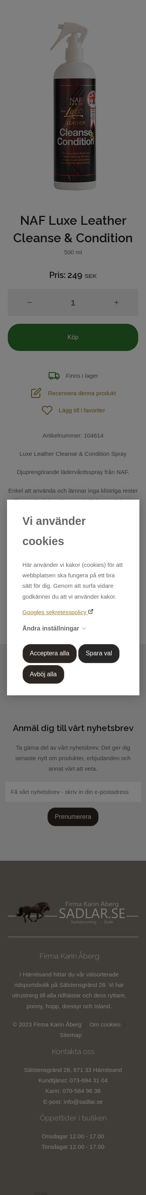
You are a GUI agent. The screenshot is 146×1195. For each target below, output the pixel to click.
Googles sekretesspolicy (55, 612)
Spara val (99, 653)
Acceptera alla (49, 653)
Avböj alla (43, 674)
